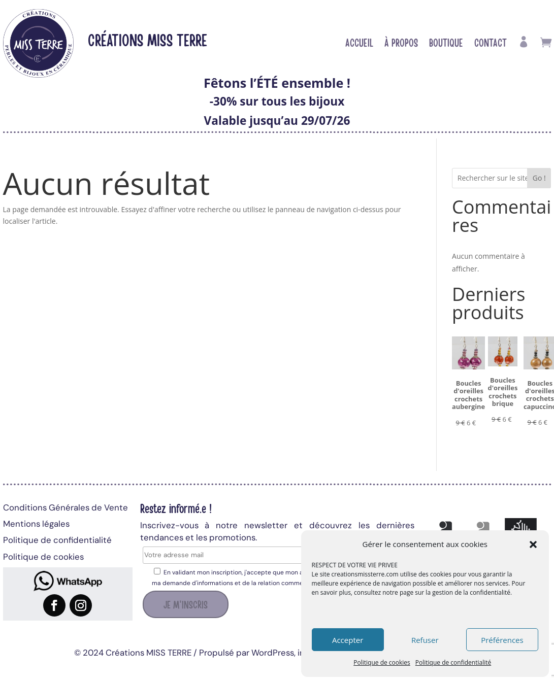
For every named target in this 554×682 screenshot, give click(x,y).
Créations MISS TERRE (147, 39)
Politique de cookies (381, 662)
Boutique (446, 44)
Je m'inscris (186, 603)
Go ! (539, 178)
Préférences (502, 640)
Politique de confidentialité (453, 662)
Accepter (347, 640)
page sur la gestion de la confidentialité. (456, 592)
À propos (401, 44)
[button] (533, 544)
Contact (490, 44)
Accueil (359, 44)
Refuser (425, 640)
